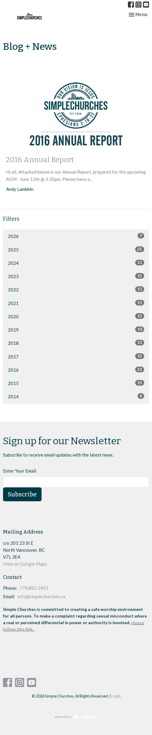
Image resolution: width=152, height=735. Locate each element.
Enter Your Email (19, 470)
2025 (76, 249)
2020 (76, 316)
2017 (76, 356)
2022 (76, 289)
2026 (76, 236)
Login (116, 696)
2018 (76, 343)
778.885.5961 (34, 588)
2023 (76, 276)
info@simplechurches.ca (41, 596)
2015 (76, 383)
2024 (76, 263)
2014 (76, 396)
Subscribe (22, 494)
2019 (76, 329)
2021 (76, 303)
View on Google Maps (25, 563)
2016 (76, 370)
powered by (76, 717)
